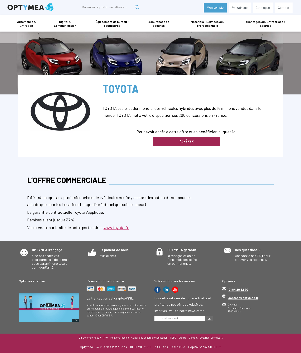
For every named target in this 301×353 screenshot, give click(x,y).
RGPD (173, 337)
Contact (193, 337)
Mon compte (215, 7)
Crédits (183, 337)
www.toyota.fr (116, 227)
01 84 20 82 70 (238, 289)
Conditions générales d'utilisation (149, 337)
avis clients (108, 256)
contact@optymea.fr (243, 298)
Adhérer (186, 141)
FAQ (260, 256)
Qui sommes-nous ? (89, 337)
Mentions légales (119, 337)
